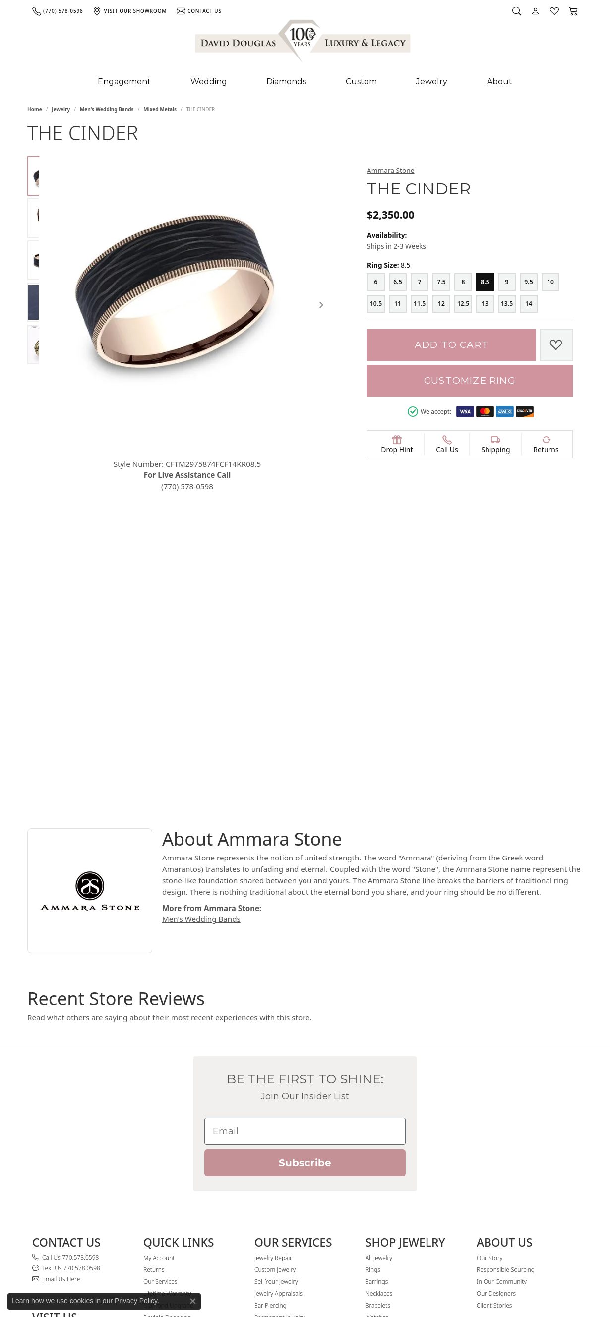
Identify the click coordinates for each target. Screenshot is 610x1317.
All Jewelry (379, 1083)
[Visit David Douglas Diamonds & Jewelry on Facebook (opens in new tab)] (481, 1176)
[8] (463, 282)
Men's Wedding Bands (107, 109)
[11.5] (419, 304)
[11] (398, 304)
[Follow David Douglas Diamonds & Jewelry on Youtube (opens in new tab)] (513, 1176)
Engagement (124, 81)
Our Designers (496, 1119)
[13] (485, 304)
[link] (57, 10)
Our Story (489, 1083)
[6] (376, 282)
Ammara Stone (390, 170)
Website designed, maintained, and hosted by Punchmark (513, 1281)
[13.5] (507, 304)
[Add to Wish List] (556, 345)
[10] (550, 282)
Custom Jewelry (275, 1095)
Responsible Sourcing (506, 1095)
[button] (516, 10)
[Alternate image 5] (47, 344)
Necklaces (379, 1119)
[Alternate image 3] (47, 260)
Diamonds (286, 81)
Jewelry (431, 81)
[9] (507, 282)
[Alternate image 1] (47, 176)
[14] (529, 304)
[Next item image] (332, 291)
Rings (373, 1095)
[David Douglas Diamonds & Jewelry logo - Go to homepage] (303, 43)
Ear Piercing (270, 1131)
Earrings (377, 1107)
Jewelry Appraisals (278, 1119)
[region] (212, 291)
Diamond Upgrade (168, 1131)
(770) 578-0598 (212, 459)
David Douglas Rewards (175, 1154)
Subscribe (305, 989)
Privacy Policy (136, 1301)
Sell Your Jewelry (276, 1107)
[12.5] (463, 304)
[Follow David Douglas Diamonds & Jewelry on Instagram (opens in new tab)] (495, 1176)
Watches (377, 1143)
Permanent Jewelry (279, 1143)
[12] (441, 304)
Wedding (208, 81)
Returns (154, 1095)
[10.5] (376, 304)
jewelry (61, 109)
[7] (419, 282)
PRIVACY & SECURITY (87, 1281)
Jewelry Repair (273, 1083)
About (499, 81)
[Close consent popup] (193, 1301)
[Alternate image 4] (47, 302)
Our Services (160, 1107)
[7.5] (441, 282)
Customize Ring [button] (470, 380)
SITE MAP (44, 1281)
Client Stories (494, 1131)
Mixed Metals (160, 109)
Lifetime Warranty (167, 1119)
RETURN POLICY (198, 1281)
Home (34, 109)
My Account (159, 1083)
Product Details (393, 521)
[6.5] (398, 282)
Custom (361, 81)
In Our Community (502, 1107)
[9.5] (529, 282)
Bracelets (378, 1131)
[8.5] (485, 282)
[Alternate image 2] (47, 218)
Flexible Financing (167, 1143)
